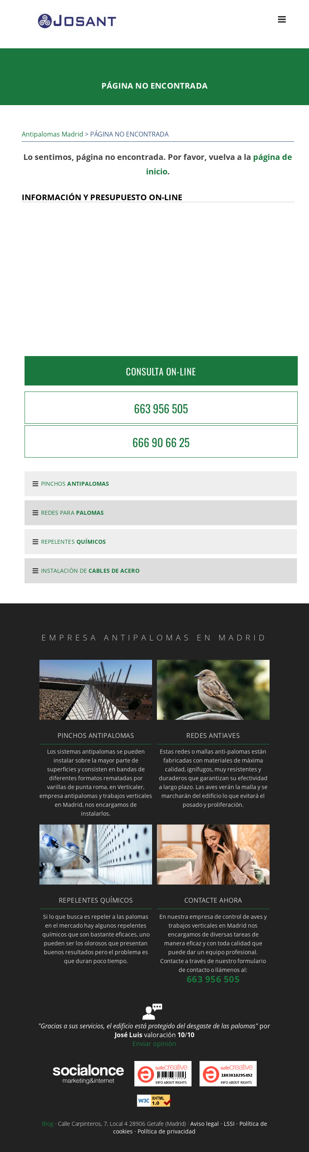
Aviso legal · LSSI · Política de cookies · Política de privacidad (190, 1127)
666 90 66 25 (161, 442)
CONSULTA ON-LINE (161, 371)
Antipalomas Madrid (52, 134)
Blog (48, 1123)
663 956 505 (161, 408)
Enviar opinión (154, 1043)
